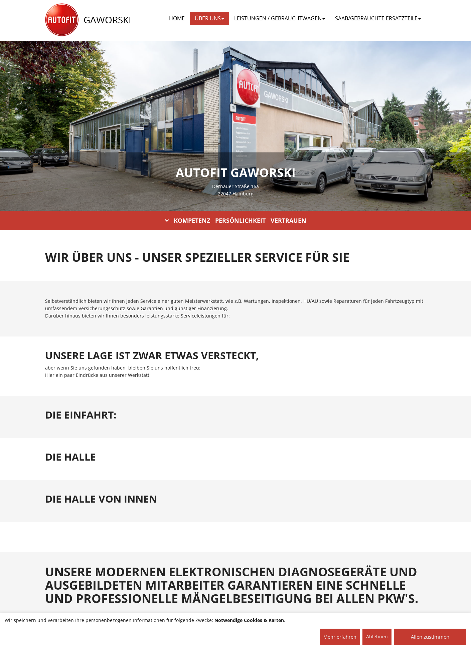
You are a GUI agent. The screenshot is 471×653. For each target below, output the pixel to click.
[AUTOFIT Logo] (62, 20)
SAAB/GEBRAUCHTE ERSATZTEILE (378, 18)
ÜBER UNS (209, 18)
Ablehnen (377, 636)
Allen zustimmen (430, 636)
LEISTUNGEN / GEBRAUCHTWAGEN (279, 18)
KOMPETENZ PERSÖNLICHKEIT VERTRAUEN (235, 220)
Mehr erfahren (339, 637)
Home (177, 18)
